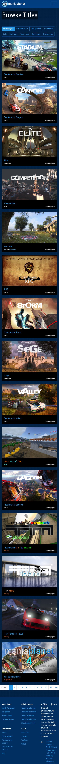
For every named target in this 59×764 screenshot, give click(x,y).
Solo (5, 34)
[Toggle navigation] (54, 4)
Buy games (6, 712)
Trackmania (24, 34)
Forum (4, 732)
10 (46, 687)
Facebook (25, 732)
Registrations (48, 29)
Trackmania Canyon (28, 708)
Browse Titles (7, 715)
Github (23, 744)
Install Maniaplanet (8, 708)
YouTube (24, 740)
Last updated (36, 29)
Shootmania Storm (28, 723)
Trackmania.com (8, 719)
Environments (48, 34)
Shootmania (36, 34)
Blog (3, 753)
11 (51, 687)
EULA (48, 747)
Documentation (7, 736)
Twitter (24, 736)
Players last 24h (22, 29)
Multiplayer (14, 34)
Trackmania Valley (28, 715)
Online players (8, 29)
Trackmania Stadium (28, 712)
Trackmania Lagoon (28, 719)
